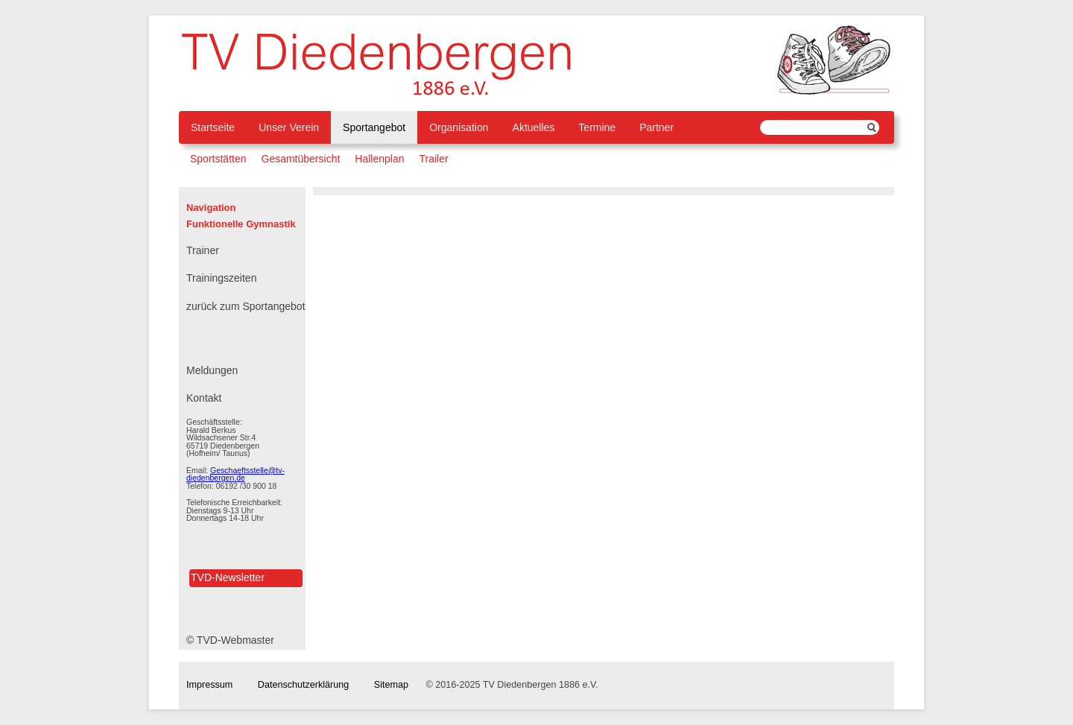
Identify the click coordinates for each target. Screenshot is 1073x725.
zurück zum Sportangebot (246, 306)
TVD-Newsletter (228, 577)
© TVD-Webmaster (230, 640)
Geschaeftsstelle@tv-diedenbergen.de (235, 474)
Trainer (202, 250)
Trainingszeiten (221, 278)
